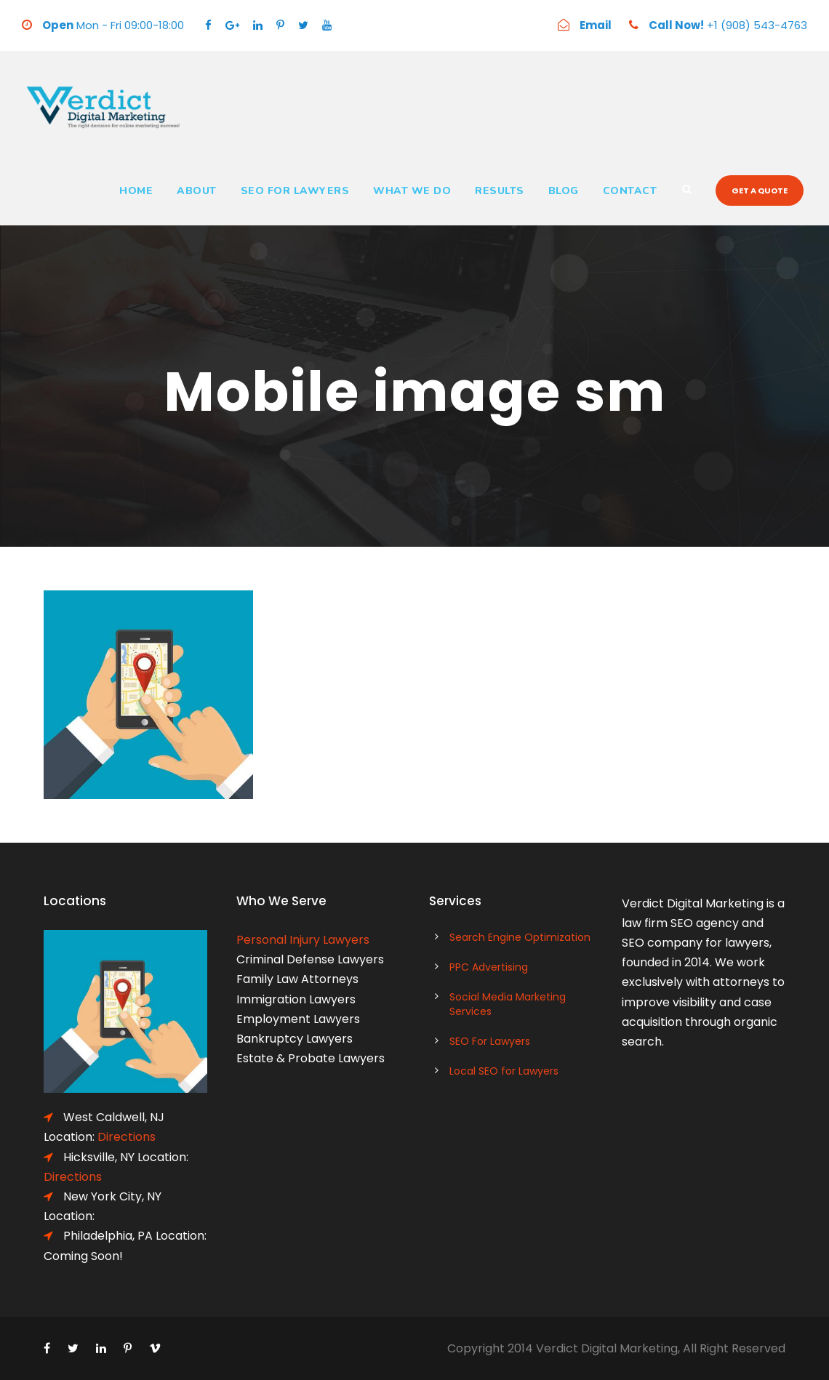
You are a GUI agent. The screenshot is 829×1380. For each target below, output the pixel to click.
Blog (563, 191)
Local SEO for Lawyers (503, 1071)
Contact (630, 191)
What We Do (412, 191)
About (197, 191)
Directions (126, 1136)
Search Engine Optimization (519, 937)
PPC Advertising (488, 967)
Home (136, 191)
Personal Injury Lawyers (302, 939)
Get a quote (760, 190)
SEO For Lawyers (295, 191)
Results (499, 191)
